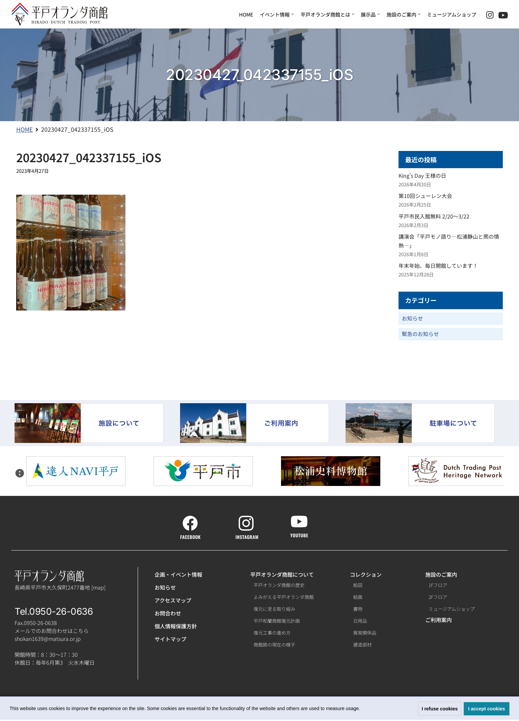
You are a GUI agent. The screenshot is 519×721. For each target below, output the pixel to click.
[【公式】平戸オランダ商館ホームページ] (59, 14)
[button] (362, 709)
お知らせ (412, 319)
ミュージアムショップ (451, 14)
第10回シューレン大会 (425, 196)
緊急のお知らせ (420, 335)
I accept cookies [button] (486, 708)
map (98, 588)
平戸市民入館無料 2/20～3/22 (434, 217)
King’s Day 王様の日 (422, 176)
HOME (246, 14)
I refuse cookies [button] (440, 708)
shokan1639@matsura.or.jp (48, 640)
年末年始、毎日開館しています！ (438, 266)
